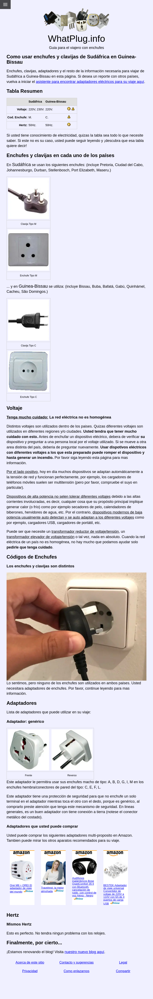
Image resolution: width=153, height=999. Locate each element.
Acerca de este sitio (30, 962)
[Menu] (5, 4)
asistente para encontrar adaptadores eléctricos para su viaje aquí (90, 82)
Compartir (123, 971)
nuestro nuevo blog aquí (84, 952)
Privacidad (30, 971)
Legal (123, 962)
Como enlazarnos (76, 971)
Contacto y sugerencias (76, 962)
